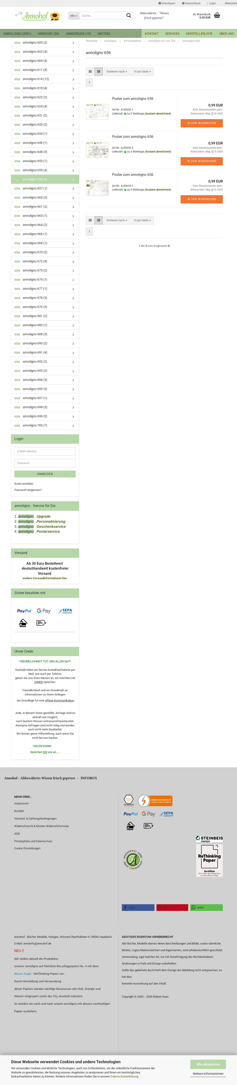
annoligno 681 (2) (30, 316)
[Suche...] (73, 16)
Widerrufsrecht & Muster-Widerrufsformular (41, 826)
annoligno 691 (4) (30, 352)
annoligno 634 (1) (30, 133)
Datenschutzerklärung (124, 1076)
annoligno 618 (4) (30, 88)
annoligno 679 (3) (30, 307)
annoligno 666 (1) (30, 234)
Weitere (104, 33)
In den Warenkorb (201, 123)
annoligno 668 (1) (30, 243)
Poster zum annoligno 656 (132, 98)
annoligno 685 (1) (30, 325)
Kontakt (152, 33)
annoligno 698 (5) (30, 407)
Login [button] (211, 3)
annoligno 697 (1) (30, 398)
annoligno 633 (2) (30, 124)
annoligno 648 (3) (30, 152)
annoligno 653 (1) (30, 161)
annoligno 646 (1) (30, 143)
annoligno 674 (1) (30, 279)
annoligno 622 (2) (30, 97)
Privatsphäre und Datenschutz (33, 841)
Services (172, 33)
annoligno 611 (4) (30, 70)
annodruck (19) (78, 33)
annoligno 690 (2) (30, 343)
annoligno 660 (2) (30, 197)
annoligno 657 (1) (30, 188)
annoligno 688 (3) (30, 334)
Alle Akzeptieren (208, 1064)
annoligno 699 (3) (30, 416)
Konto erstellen (23, 483)
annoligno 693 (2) (30, 370)
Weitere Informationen (208, 1073)
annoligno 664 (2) (30, 225)
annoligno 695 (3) (30, 389)
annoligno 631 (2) (30, 115)
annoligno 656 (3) (30, 179)
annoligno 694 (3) (30, 380)
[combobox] (117, 71)
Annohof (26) (48, 33)
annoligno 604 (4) (30, 60)
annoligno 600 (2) (30, 42)
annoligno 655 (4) (30, 170)
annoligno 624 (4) (30, 106)
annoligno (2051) (17, 33)
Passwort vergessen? (27, 490)
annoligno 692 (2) (30, 361)
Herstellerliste (199, 33)
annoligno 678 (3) (30, 297)
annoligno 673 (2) (30, 270)
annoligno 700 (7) (30, 425)
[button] (191, 3)
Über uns (226, 33)
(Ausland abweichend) (158, 113)
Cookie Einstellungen (27, 848)
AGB (17, 833)
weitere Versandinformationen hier (45, 578)
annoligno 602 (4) (30, 51)
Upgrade (42, 516)
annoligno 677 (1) (30, 288)
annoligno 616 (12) (31, 79)
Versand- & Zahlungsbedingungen (35, 818)
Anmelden (45, 474)
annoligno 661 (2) (30, 206)
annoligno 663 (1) (30, 215)
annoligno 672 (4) (30, 261)
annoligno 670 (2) (30, 252)
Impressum (166, 3)
